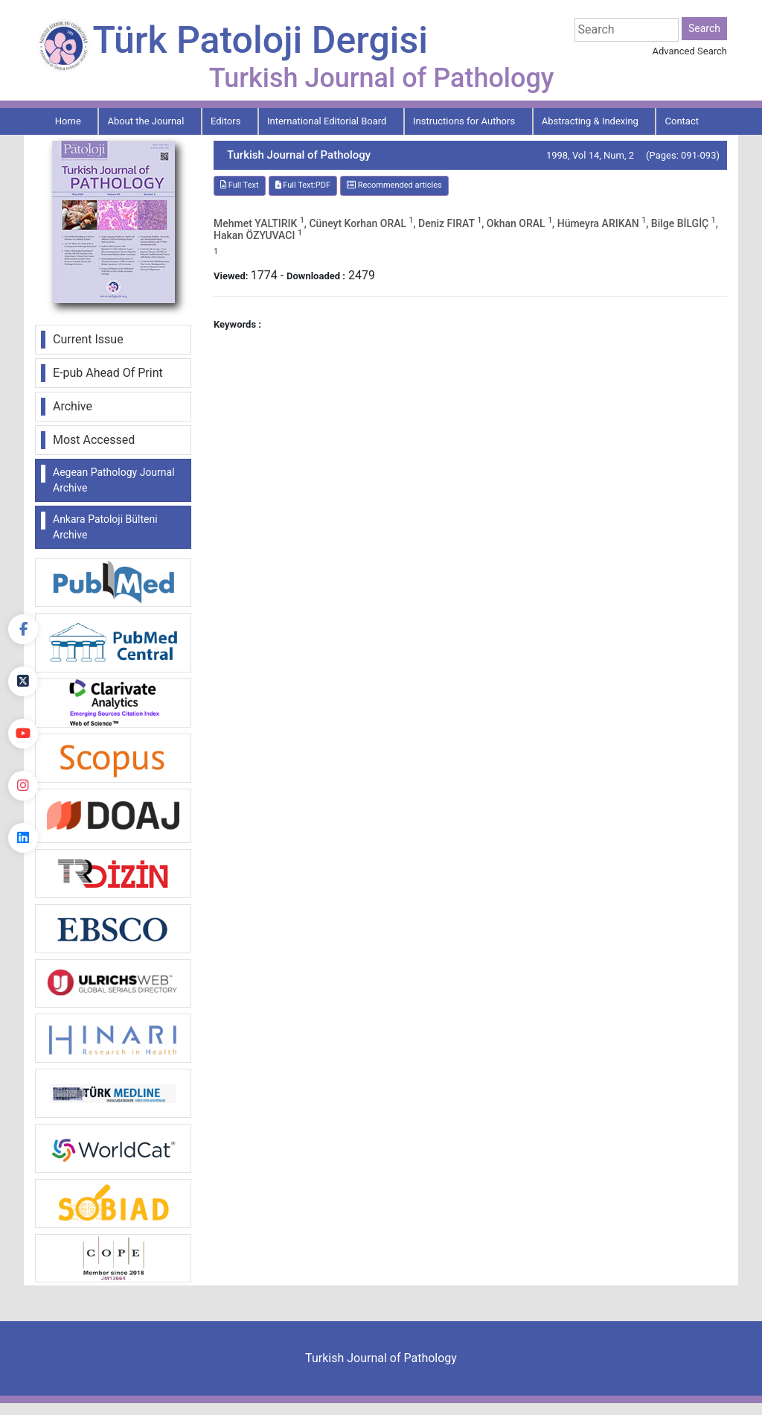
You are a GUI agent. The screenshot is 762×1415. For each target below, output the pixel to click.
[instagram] (23, 786)
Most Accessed (94, 440)
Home (68, 121)
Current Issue (88, 339)
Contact (682, 121)
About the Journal (145, 121)
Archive (72, 406)
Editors (225, 121)
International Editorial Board (327, 121)
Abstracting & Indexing (590, 121)
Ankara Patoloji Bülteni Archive (105, 527)
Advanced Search (690, 51)
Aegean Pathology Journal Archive (114, 480)
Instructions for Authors (464, 121)
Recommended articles (394, 185)
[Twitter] (23, 681)
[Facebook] (23, 629)
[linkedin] (23, 838)
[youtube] (23, 733)
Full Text (239, 185)
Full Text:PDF (302, 185)
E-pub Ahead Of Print (108, 373)
